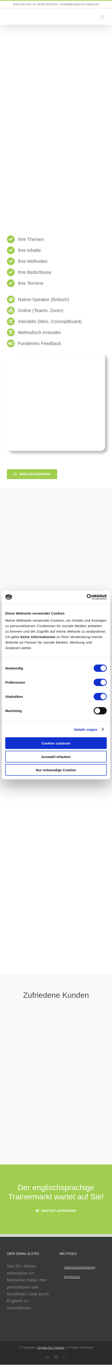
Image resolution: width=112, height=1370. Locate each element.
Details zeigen (85, 729)
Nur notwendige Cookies (56, 770)
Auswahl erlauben (56, 756)
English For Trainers (51, 1347)
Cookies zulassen (56, 743)
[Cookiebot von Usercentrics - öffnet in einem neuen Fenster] (87, 597)
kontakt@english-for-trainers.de (80, 4)
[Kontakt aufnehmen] (56, 1211)
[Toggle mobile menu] (102, 17)
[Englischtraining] (32, 474)
